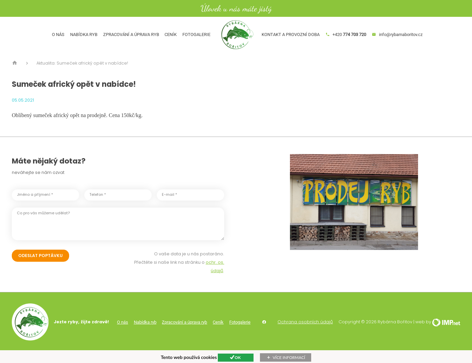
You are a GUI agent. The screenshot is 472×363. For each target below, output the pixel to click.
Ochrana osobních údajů (305, 333)
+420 (351, 40)
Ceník (165, 40)
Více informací (289, 357)
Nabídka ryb (78, 40)
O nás (52, 40)
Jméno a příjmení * (35, 206)
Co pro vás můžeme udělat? (43, 224)
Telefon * (97, 206)
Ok (238, 357)
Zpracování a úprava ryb (125, 40)
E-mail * (169, 206)
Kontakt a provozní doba (296, 40)
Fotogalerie (191, 40)
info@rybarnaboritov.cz (403, 40)
